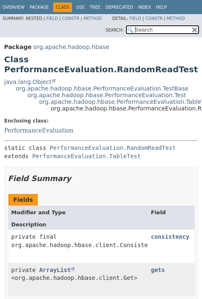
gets (158, 270)
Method (93, 18)
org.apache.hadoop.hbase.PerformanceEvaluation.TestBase (102, 88)
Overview (13, 7)
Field (52, 18)
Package (39, 7)
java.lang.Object (28, 81)
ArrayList (55, 270)
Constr (70, 18)
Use (80, 7)
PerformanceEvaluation (39, 130)
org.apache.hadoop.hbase (71, 47)
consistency (170, 236)
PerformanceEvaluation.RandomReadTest (113, 148)
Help (161, 7)
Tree (95, 7)
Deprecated (119, 7)
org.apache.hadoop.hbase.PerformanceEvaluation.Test (106, 95)
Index (144, 7)
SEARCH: (115, 30)
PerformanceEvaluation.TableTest (86, 156)
